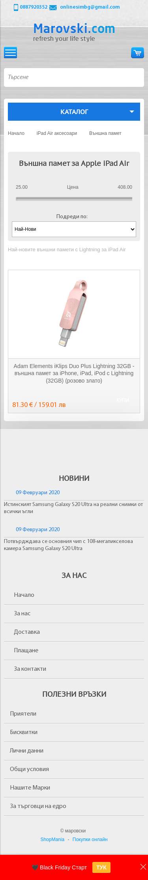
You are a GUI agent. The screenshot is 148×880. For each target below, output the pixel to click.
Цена (73, 187)
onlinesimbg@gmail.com (90, 7)
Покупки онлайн (90, 839)
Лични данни (26, 751)
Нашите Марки (30, 788)
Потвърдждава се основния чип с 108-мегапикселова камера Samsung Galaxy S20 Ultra (68, 545)
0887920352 (33, 7)
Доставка (27, 632)
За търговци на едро (38, 806)
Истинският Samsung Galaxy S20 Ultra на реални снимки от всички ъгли (73, 508)
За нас (22, 614)
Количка (137, 52)
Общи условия (29, 769)
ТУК (101, 867)
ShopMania (52, 839)
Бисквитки (23, 732)
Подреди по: (72, 217)
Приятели (23, 714)
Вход (122, 52)
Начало (24, 595)
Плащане (26, 651)
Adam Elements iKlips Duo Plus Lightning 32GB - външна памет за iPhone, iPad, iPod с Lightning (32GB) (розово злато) (74, 373)
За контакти (30, 669)
